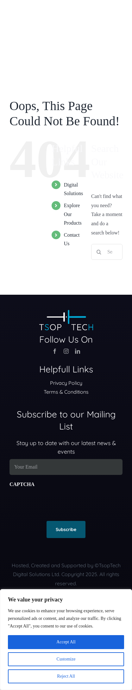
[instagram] (66, 351)
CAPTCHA (22, 484)
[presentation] (57, 501)
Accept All (65, 642)
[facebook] (54, 351)
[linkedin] (77, 351)
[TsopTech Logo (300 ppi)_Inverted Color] (66, 312)
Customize (66, 659)
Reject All (66, 676)
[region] (66, 639)
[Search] (99, 252)
